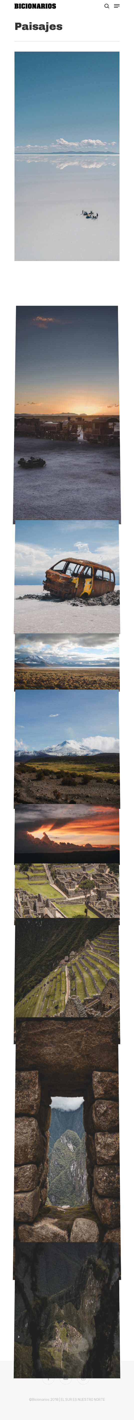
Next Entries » (18, 1180)
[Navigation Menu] (117, 5)
